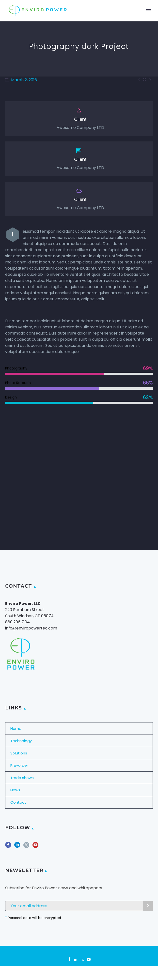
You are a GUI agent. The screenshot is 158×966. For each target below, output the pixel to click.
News (15, 790)
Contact (18, 802)
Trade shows (22, 777)
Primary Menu (148, 10)
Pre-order (19, 765)
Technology (21, 740)
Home (15, 728)
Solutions (18, 753)
